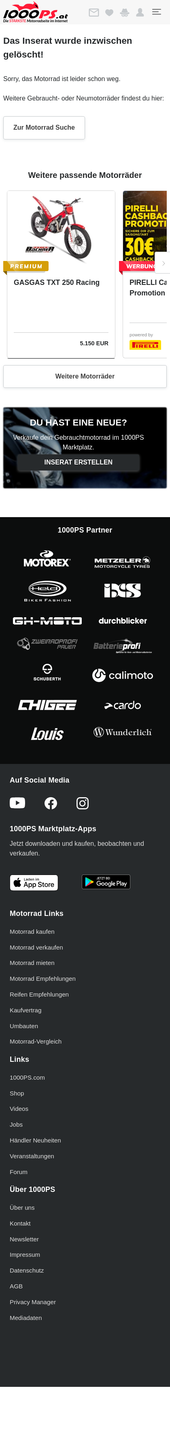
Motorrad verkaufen (36, 947)
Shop (17, 1093)
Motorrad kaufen (32, 931)
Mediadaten (26, 1317)
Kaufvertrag (26, 1010)
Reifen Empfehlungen (39, 994)
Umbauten (24, 1026)
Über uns (22, 1207)
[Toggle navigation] (156, 11)
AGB (16, 1286)
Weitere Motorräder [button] (85, 376)
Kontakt (20, 1223)
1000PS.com (27, 1077)
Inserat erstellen (79, 462)
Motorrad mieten (32, 962)
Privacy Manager (33, 1302)
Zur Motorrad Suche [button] (44, 127)
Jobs (16, 1124)
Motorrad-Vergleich (36, 1041)
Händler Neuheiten (35, 1140)
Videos (19, 1108)
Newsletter (24, 1239)
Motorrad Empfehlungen (43, 978)
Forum (19, 1171)
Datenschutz (27, 1270)
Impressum (25, 1254)
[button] (140, 12)
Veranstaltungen (32, 1156)
